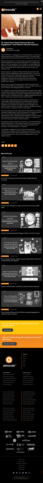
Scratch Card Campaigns (28, 417)
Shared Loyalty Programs (8, 393)
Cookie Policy (21, 465)
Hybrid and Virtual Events (8, 382)
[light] (38, 9)
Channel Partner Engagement (9, 378)
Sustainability (21, 469)
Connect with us (26, 372)
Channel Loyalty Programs (9, 391)
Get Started (7, 330)
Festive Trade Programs (8, 403)
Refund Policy (21, 467)
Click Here (25, 3)
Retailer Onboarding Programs (10, 419)
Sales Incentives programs (29, 413)
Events (24, 365)
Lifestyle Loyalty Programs (28, 403)
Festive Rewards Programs (29, 391)
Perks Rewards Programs (8, 417)
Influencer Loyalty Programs (29, 401)
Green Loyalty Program (8, 374)
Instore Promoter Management (29, 399)
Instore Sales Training (27, 397)
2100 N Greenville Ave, (28, 382)
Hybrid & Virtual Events (28, 395)
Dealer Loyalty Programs (8, 397)
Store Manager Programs (28, 415)
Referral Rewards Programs (29, 409)
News (24, 363)
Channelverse (6, 372)
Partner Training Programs (8, 411)
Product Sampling (7, 384)
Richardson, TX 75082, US (28, 384)
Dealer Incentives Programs (9, 399)
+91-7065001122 (26, 374)
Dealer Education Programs (9, 395)
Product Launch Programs (9, 407)
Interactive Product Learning (9, 380)
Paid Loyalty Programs (8, 413)
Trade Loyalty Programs (28, 419)
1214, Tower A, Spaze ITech (28, 378)
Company (25, 353)
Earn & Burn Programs (8, 401)
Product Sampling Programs (9, 409)
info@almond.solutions (28, 376)
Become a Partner (9, 344)
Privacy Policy (21, 461)
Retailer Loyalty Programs (28, 407)
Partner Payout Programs (8, 415)
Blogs (24, 361)
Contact (24, 357)
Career (24, 359)
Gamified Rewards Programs (29, 393)
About (24, 355)
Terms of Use (21, 459)
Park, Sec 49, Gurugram (28, 380)
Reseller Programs (27, 411)
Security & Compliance (21, 463)
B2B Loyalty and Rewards (8, 376)
